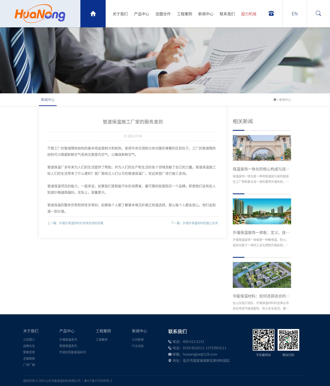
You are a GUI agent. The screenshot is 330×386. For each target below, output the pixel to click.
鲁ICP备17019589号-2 (98, 380)
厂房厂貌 (29, 364)
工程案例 (184, 14)
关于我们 (120, 14)
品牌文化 (29, 345)
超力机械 (248, 14)
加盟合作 (163, 14)
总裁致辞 (29, 358)
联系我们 (227, 14)
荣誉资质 (29, 352)
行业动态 (138, 345)
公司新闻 (138, 339)
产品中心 (141, 14)
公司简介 (29, 339)
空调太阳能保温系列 (72, 352)
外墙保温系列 (68, 339)
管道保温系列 (68, 345)
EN (295, 13)
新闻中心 (205, 14)
